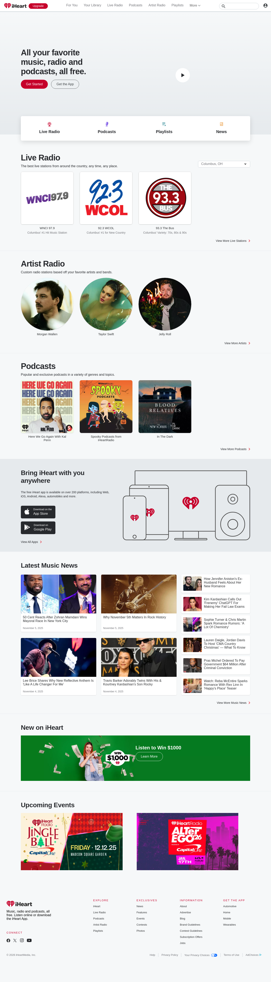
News (140, 906)
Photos (141, 930)
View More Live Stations (233, 240)
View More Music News (233, 702)
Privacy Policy (169, 954)
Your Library (92, 5)
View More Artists (237, 343)
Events (141, 918)
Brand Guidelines (190, 924)
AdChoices (253, 954)
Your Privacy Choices (200, 955)
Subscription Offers (191, 936)
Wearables (229, 924)
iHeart (96, 906)
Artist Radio (157, 5)
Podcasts (135, 5)
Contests (142, 924)
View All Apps (31, 542)
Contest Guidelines (191, 930)
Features (142, 912)
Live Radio (115, 5)
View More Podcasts (235, 449)
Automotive (229, 906)
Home (226, 912)
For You (71, 5)
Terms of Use (231, 954)
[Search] (239, 6)
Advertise (185, 912)
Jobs (182, 943)
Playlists (177, 5)
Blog (182, 918)
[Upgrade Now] (38, 6)
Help (152, 954)
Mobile (227, 918)
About (183, 906)
